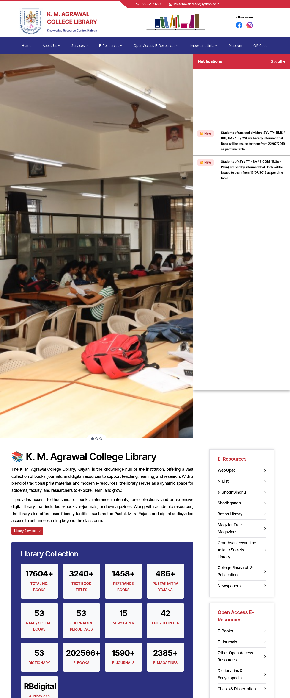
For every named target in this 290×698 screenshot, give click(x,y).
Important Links (203, 45)
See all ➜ (278, 61)
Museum (235, 45)
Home (26, 45)
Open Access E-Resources (156, 45)
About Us (51, 45)
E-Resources (110, 45)
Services (79, 45)
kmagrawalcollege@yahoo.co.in (196, 4)
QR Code (260, 45)
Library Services (27, 531)
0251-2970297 (150, 4)
